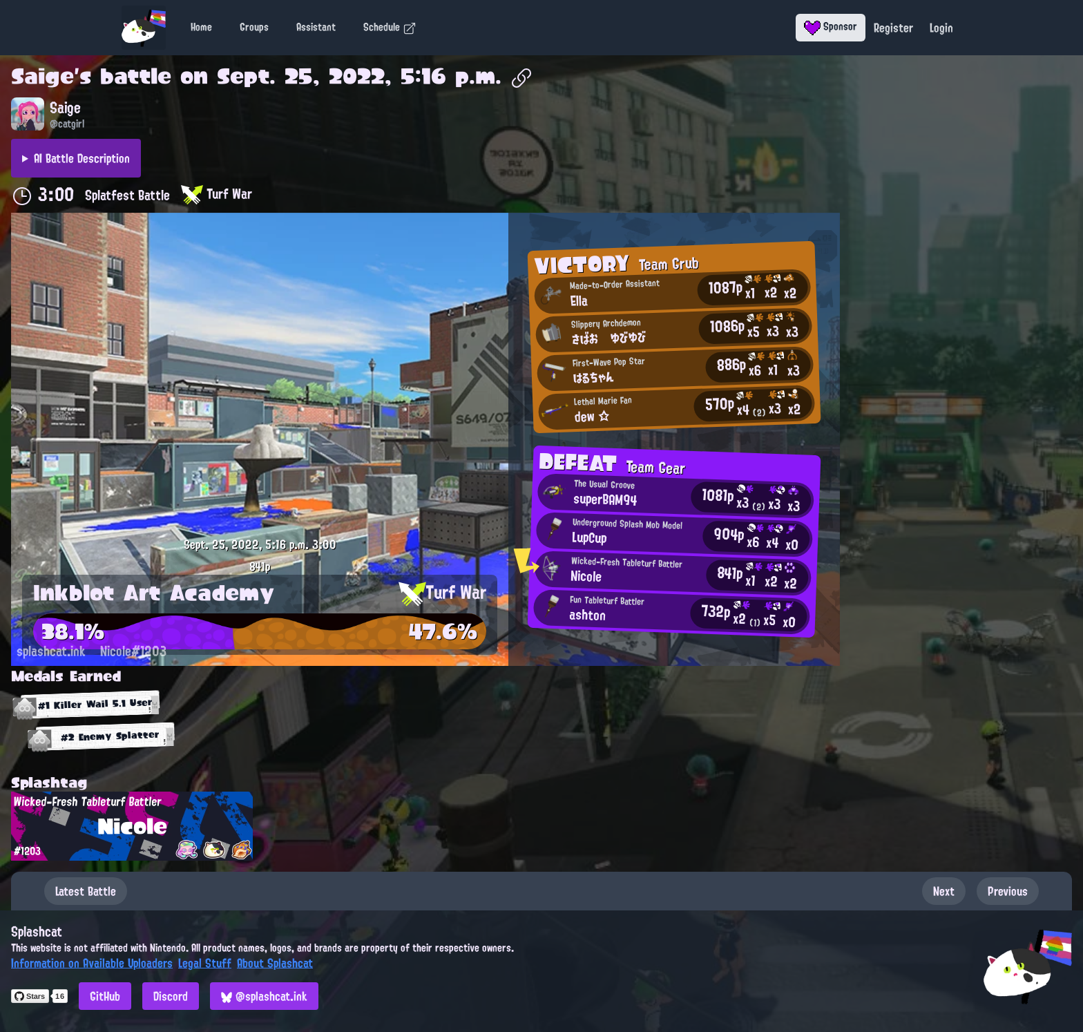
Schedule (389, 27)
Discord (170, 996)
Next (944, 891)
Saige (42, 76)
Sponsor (830, 26)
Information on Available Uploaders (92, 963)
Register (893, 28)
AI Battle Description (82, 158)
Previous (1008, 891)
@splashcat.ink (264, 996)
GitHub (105, 996)
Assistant (316, 27)
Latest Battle (85, 891)
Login (941, 28)
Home (201, 27)
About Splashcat (275, 963)
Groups (254, 27)
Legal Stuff (204, 963)
